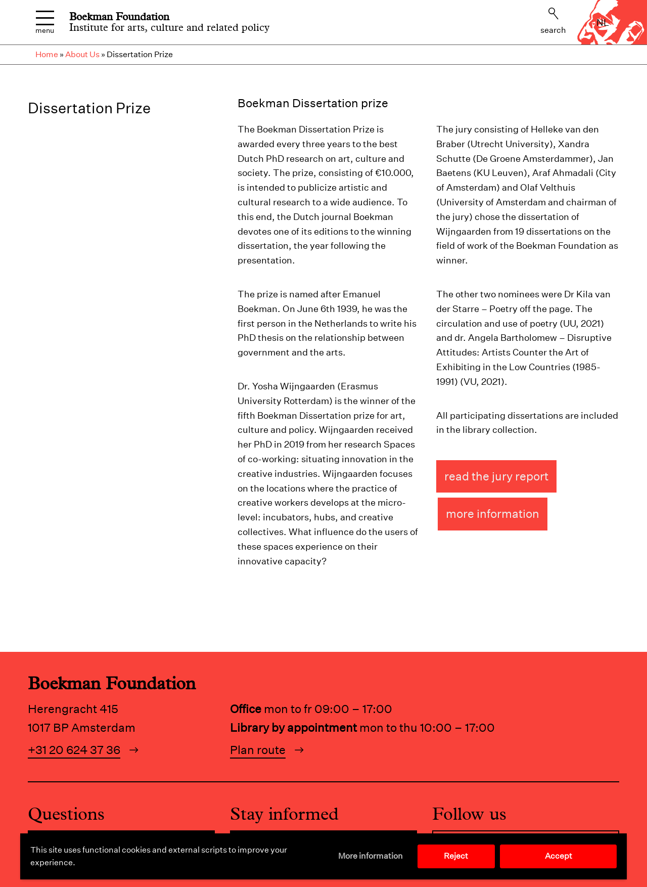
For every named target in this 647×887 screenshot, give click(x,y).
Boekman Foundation (119, 17)
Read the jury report (496, 476)
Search (553, 21)
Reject (456, 856)
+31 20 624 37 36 (74, 750)
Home (46, 54)
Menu (44, 22)
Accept (558, 856)
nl (602, 22)
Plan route (258, 750)
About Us (82, 54)
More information (370, 856)
